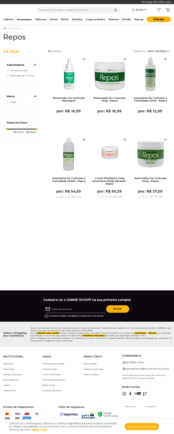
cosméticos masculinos (93, 337)
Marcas (9, 28)
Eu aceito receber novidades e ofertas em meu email (76, 317)
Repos (17, 28)
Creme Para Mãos (19, 70)
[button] (22, 64)
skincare (152, 334)
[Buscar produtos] (115, 10)
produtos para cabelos (48, 334)
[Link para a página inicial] (4, 28)
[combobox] (79, 10)
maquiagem (140, 334)
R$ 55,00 (30, 132)
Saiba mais (39, 429)
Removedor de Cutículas (22, 75)
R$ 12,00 (18, 132)
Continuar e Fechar (141, 426)
